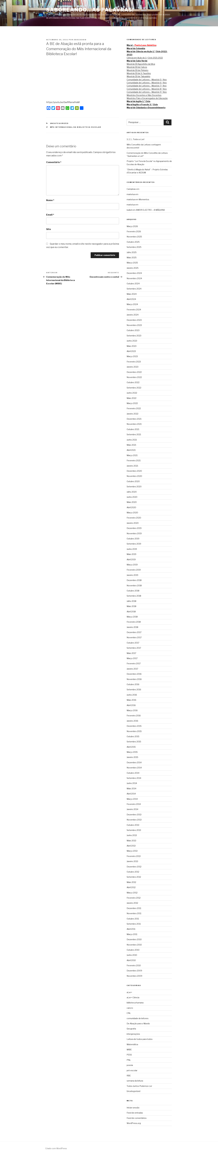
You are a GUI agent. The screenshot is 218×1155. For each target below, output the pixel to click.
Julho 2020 (132, 492)
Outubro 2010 (133, 950)
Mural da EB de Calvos (137, 67)
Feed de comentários (137, 1118)
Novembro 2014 (134, 767)
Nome (50, 200)
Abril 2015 (131, 747)
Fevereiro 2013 (134, 856)
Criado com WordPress (56, 1148)
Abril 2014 (131, 793)
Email (50, 214)
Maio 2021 (131, 445)
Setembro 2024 (134, 288)
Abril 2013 (131, 846)
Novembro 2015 (134, 731)
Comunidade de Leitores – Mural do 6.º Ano (147, 82)
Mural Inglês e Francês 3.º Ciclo (142, 104)
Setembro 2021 (134, 434)
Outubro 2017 (133, 643)
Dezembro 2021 (134, 419)
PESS (129, 1055)
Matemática (132, 1044)
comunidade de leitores (137, 1018)
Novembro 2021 (134, 424)
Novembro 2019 (134, 533)
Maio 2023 (131, 346)
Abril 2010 (131, 960)
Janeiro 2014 (132, 809)
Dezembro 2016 (134, 674)
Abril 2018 (131, 611)
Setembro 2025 (134, 247)
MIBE (129, 1049)
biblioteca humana (135, 1002)
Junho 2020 (132, 497)
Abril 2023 (131, 351)
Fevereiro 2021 (134, 460)
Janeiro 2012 (132, 903)
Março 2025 (132, 262)
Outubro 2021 (133, 429)
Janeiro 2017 (132, 669)
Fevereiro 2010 (134, 965)
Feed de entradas (135, 1113)
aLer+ (129, 992)
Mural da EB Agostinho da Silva (141, 64)
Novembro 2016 (134, 679)
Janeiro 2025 (132, 268)
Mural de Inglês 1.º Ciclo (138, 101)
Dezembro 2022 (134, 372)
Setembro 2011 (134, 924)
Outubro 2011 (133, 918)
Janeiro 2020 (133, 523)
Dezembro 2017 (134, 632)
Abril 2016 (131, 705)
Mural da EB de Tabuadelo (138, 76)
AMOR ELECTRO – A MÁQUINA (150, 210)
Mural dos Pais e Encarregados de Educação (147, 98)
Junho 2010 (132, 955)
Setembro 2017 (134, 648)
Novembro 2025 (134, 236)
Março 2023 (132, 356)
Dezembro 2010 (134, 939)
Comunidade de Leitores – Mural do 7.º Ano (147, 86)
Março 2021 (132, 455)
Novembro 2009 (134, 976)
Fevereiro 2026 (134, 231)
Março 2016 (132, 710)
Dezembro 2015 (134, 726)
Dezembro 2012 (134, 866)
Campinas (131, 189)
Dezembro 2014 (134, 762)
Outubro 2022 (133, 382)
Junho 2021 (132, 440)
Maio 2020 (132, 502)
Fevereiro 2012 (134, 898)
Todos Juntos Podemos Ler (139, 1086)
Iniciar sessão (133, 1107)
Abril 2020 (131, 507)
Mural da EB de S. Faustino (139, 73)
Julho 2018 (131, 601)
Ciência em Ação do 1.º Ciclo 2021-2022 (145, 58)
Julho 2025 (132, 252)
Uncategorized (59, 123)
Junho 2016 (132, 695)
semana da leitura (135, 1081)
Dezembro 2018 (134, 580)
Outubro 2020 (133, 481)
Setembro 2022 (134, 387)
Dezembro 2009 (134, 970)
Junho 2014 (132, 783)
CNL (129, 1013)
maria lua (131, 194)
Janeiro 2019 (132, 575)
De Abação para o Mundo (138, 1023)
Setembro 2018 (134, 596)
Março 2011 (132, 934)
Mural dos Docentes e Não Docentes (144, 95)
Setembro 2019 (134, 544)
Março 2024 (132, 304)
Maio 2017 (131, 653)
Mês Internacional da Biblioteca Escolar (75, 127)
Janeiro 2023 (132, 367)
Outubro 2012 (133, 872)
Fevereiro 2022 (134, 408)
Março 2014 (132, 799)
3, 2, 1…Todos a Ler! (135, 139)
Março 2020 (132, 512)
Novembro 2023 (134, 325)
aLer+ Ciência (133, 997)
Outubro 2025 (133, 242)
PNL (129, 1060)
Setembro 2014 (134, 778)
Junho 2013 (132, 835)
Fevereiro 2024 (134, 309)
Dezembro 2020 (134, 471)
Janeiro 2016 (132, 721)
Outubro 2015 (133, 736)
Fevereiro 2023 (134, 361)
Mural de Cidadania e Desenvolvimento (146, 107)
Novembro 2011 (134, 913)
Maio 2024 (132, 294)
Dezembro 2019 (134, 528)
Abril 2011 (131, 929)
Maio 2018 (131, 606)
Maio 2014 (131, 788)
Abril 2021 (131, 450)
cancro (130, 1008)
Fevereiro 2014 (134, 804)
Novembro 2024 (134, 278)
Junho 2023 (132, 341)
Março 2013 (132, 851)
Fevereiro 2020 (134, 518)
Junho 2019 (132, 549)
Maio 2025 (132, 257)
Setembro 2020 (134, 486)
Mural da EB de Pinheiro (137, 70)
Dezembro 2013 (134, 814)
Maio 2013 (131, 840)
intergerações (133, 1034)
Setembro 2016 (134, 689)
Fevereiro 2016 (134, 715)
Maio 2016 (131, 700)
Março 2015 (132, 752)
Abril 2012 (131, 887)
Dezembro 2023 (134, 320)
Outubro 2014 (133, 773)
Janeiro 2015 (132, 757)
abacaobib (80, 40)
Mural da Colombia (136, 48)
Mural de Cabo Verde (137, 61)
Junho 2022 (132, 393)
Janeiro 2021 (132, 466)
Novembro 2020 (134, 476)
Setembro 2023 (134, 335)
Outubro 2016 (133, 684)
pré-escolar (132, 1070)
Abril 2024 (131, 299)
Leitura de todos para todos (140, 1039)
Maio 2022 (131, 398)
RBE (129, 1075)
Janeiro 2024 (132, 315)
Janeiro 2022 (132, 414)
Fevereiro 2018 (134, 622)
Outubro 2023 (133, 330)
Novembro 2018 (134, 585)
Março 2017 (132, 658)
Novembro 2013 (134, 819)
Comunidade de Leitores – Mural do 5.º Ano (147, 79)
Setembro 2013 (134, 830)
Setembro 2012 (134, 877)
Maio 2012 (131, 882)
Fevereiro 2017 (134, 663)
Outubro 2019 (133, 538)
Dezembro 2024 (134, 273)
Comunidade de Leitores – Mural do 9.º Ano (147, 92)
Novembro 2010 (134, 945)
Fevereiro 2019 (134, 570)
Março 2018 (132, 617)
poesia (130, 1065)
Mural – (141, 45)
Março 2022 (132, 403)
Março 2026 (132, 226)
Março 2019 (132, 564)
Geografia (131, 1028)
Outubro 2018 (133, 590)
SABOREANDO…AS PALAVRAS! (90, 10)
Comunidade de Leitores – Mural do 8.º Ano (147, 89)
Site (48, 229)
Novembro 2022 (134, 377)
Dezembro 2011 (134, 908)
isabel (129, 210)
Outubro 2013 (133, 825)
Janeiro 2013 (132, 861)
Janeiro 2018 (132, 627)
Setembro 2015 (134, 741)
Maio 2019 (131, 554)
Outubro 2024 (133, 283)
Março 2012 (132, 892)
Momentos (144, 199)
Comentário (53, 162)
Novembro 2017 (134, 637)
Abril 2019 (131, 559)
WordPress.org (134, 1123)
